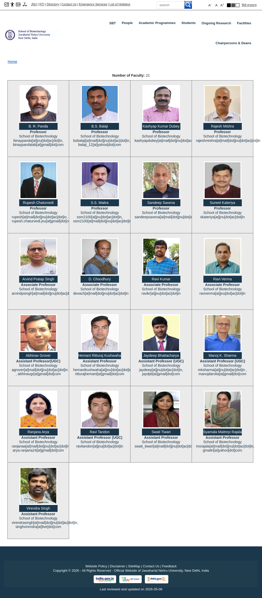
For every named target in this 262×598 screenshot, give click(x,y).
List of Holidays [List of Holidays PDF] (120, 4)
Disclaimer (117, 566)
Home (12, 62)
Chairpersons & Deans (233, 43)
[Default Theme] (237, 5)
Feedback (169, 566)
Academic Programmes (158, 24)
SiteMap (134, 566)
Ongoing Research (216, 23)
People (128, 24)
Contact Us (69, 4)
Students (189, 24)
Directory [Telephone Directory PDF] (53, 4)
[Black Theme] (229, 5)
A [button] (222, 5)
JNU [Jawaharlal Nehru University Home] (34, 4)
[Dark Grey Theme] (233, 5)
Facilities (244, 23)
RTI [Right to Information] (41, 4)
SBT (112, 23)
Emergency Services (93, 4)
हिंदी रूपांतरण (249, 5)
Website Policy (96, 566)
